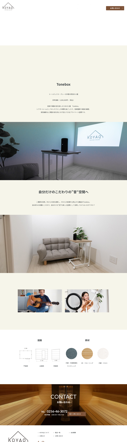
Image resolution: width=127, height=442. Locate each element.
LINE (101, 6)
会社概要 (90, 6)
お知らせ (96, 6)
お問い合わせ (115, 6)
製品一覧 (79, 6)
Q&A (84, 6)
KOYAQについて (70, 6)
